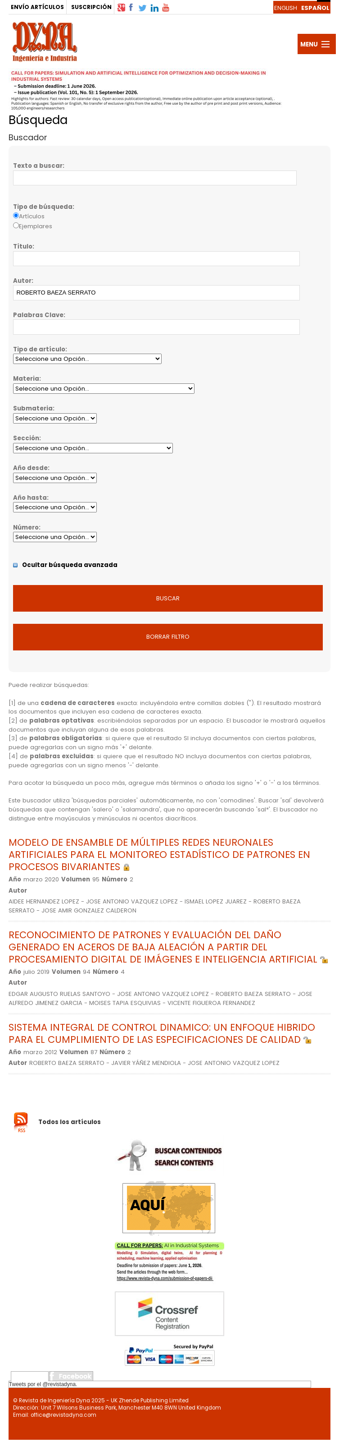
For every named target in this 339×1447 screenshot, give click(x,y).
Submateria (33, 408)
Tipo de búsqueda (42, 207)
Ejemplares (35, 226)
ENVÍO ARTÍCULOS (37, 7)
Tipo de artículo (39, 349)
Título (22, 246)
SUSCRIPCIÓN (91, 7)
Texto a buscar (38, 165)
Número (26, 527)
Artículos (32, 216)
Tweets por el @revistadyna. (43, 1384)
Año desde (30, 468)
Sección (26, 438)
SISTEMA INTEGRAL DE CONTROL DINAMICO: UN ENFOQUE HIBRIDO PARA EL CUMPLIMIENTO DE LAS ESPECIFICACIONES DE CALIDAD (162, 1033)
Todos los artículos (69, 1122)
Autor (22, 280)
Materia (26, 378)
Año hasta (30, 497)
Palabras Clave (38, 315)
